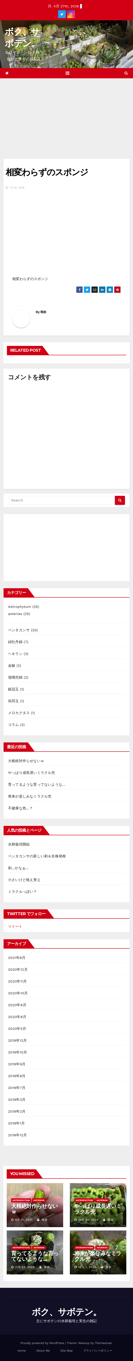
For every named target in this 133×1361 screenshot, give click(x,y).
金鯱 (11, 665)
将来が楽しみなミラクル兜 (29, 796)
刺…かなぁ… (18, 868)
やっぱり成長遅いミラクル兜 (31, 773)
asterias (15, 614)
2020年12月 (18, 969)
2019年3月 (16, 1099)
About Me (43, 1350)
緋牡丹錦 (15, 642)
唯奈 (43, 312)
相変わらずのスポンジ (47, 172)
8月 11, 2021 (23, 1219)
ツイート (15, 926)
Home (21, 1350)
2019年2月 (16, 1111)
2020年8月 (17, 1017)
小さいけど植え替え (24, 880)
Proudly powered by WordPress (42, 1343)
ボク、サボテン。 (66, 1311)
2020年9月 (17, 1005)
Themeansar (103, 1343)
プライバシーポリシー (97, 1350)
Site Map (66, 1350)
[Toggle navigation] (67, 73)
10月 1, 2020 (87, 1267)
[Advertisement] (66, 112)
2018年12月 (17, 1135)
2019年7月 (16, 1088)
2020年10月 (18, 993)
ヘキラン (15, 654)
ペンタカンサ (19, 630)
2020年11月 (17, 981)
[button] (126, 73)
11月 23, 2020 (25, 1267)
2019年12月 (17, 1040)
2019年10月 (17, 1052)
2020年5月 (17, 1028)
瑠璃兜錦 (15, 677)
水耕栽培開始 (19, 844)
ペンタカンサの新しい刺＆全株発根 (37, 856)
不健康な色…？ (20, 808)
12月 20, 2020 (88, 1219)
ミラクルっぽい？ (22, 891)
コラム (13, 725)
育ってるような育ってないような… (36, 784)
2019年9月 (17, 1064)
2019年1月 (16, 1123)
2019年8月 (17, 1076)
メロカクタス (19, 713)
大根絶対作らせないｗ (26, 761)
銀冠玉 (13, 689)
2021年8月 (16, 958)
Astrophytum (19, 607)
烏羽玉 (13, 701)
